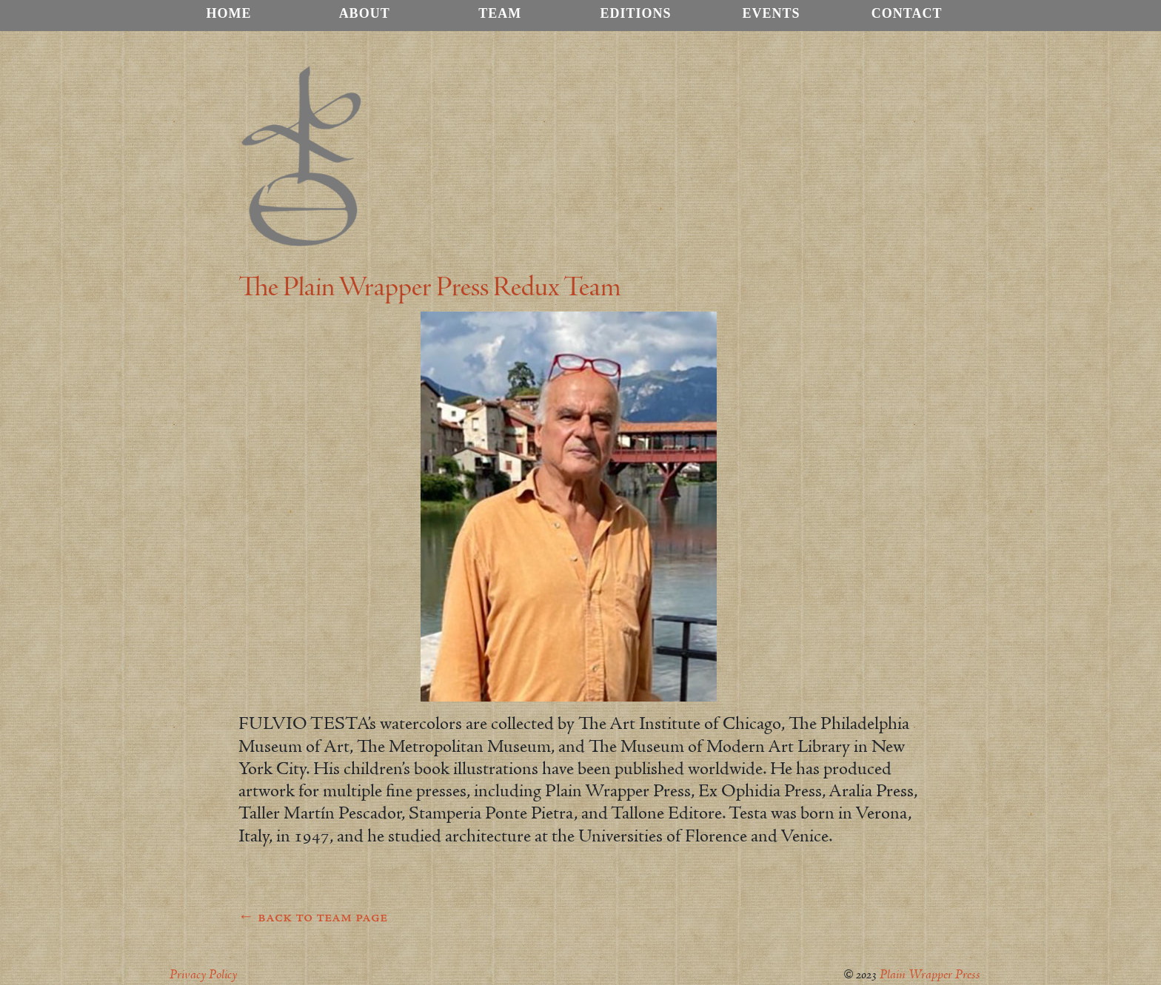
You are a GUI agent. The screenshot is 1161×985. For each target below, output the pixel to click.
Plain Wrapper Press (930, 975)
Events (771, 13)
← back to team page (313, 917)
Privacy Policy (203, 975)
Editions (635, 13)
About (364, 13)
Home (229, 13)
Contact (907, 13)
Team (499, 13)
